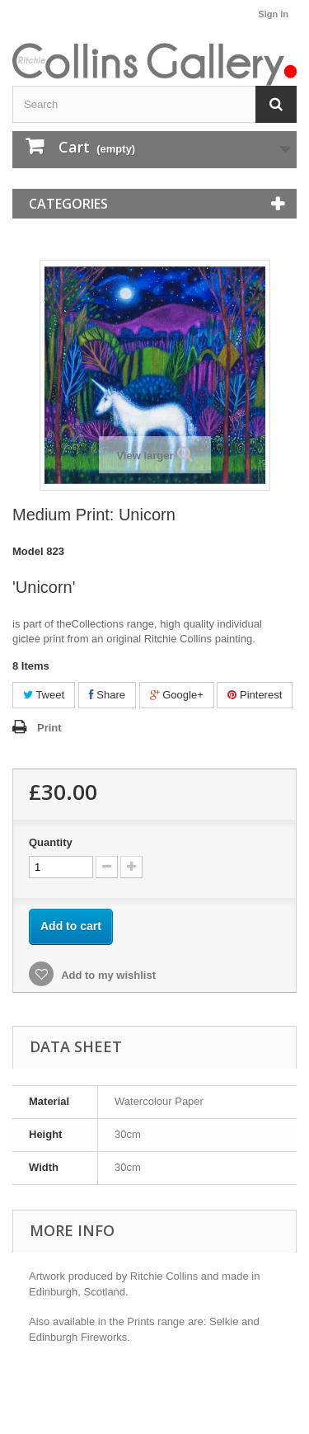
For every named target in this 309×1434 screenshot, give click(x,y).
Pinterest (254, 695)
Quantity (51, 842)
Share (107, 695)
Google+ (177, 695)
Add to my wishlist (107, 975)
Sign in (273, 14)
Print (49, 728)
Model (28, 551)
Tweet (43, 695)
